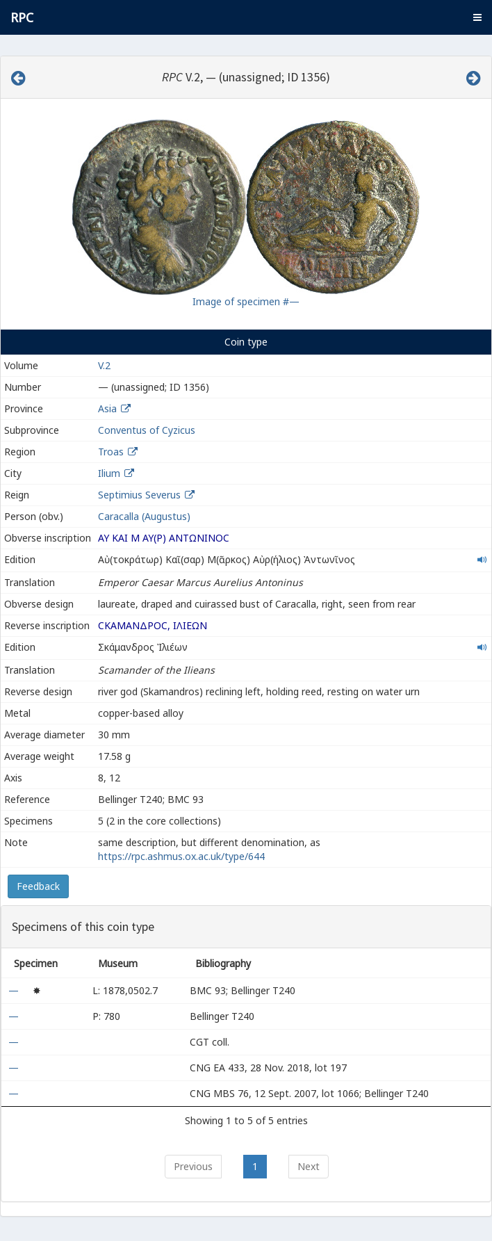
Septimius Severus (139, 494)
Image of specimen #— (246, 301)
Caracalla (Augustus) (144, 516)
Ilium (109, 473)
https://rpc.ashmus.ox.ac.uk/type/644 (181, 856)
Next (308, 1166)
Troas (111, 451)
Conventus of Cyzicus (146, 430)
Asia (107, 408)
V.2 (104, 365)
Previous (193, 1166)
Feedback (38, 886)
